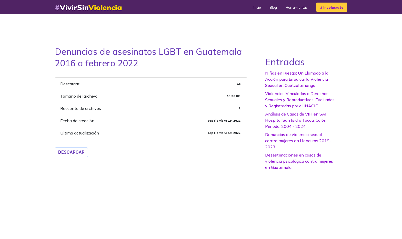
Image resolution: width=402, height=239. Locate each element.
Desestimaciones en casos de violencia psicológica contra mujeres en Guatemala (299, 161)
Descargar (71, 152)
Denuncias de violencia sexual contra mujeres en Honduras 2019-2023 (298, 140)
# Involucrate (331, 7)
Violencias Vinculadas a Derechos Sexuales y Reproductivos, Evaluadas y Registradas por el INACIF (300, 99)
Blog (273, 7)
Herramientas (297, 7)
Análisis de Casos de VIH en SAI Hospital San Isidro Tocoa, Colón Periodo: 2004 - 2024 (295, 120)
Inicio (257, 7)
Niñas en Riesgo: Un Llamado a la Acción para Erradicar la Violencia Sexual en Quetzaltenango (296, 79)
